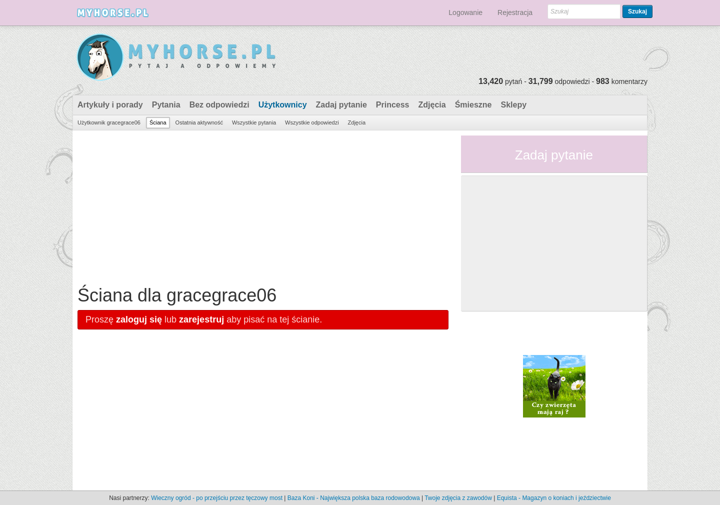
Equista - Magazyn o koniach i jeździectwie (554, 498)
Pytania (166, 104)
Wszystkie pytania (254, 123)
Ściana (158, 123)
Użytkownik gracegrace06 (109, 123)
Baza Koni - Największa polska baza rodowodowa (354, 498)
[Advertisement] (263, 206)
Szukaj (637, 11)
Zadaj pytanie (341, 104)
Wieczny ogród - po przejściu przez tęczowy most (216, 498)
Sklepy (513, 104)
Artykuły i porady (110, 104)
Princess (393, 104)
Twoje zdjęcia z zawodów (458, 498)
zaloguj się (139, 319)
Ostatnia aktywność (199, 123)
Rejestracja (515, 12)
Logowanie (465, 12)
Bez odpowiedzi (220, 104)
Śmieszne (473, 104)
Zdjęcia (432, 104)
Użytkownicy (282, 104)
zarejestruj (201, 319)
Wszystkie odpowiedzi (312, 123)
